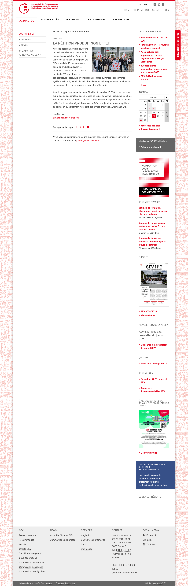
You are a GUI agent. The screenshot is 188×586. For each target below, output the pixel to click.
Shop (136, 10)
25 (154, 116)
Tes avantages (96, 20)
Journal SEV (26, 34)
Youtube (150, 544)
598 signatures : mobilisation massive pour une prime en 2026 (154, 69)
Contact (156, 10)
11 (154, 109)
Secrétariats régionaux (31, 553)
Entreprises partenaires (93, 540)
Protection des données (65, 583)
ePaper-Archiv (148, 315)
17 (149, 112)
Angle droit (86, 535)
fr (145, 5)
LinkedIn (147, 540)
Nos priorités (50, 20)
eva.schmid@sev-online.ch (66, 118)
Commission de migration (32, 571)
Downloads (86, 549)
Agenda (23, 45)
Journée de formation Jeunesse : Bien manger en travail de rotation (152, 241)
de (139, 5)
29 (141, 120)
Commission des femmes (31, 562)
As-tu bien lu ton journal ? (154, 364)
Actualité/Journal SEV (61, 535)
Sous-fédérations (28, 558)
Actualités (26, 21)
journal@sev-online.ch (87, 141)
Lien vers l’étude (149, 453)
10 (149, 109)
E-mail (115, 557)
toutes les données (150, 126)
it (151, 5)
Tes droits (73, 20)
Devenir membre (178, 45)
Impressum (50, 583)
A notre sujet (121, 20)
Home (127, 10)
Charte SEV (25, 549)
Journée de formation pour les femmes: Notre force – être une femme (152, 226)
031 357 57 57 (123, 550)
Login (165, 10)
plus (144, 85)
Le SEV (22, 544)
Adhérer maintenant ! (151, 147)
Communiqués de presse (62, 540)
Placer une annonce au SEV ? (30, 53)
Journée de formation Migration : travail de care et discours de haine (153, 211)
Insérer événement (150, 129)
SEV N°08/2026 (149, 311)
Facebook (151, 535)
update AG (158, 583)
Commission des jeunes (31, 567)
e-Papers (25, 39)
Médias (144, 10)
